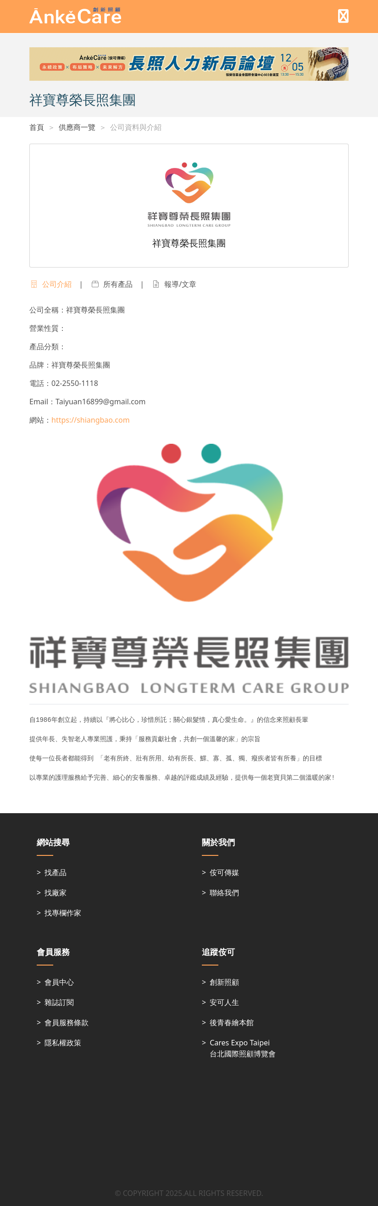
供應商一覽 (77, 127)
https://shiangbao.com (90, 420)
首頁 (36, 127)
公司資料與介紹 (135, 127)
